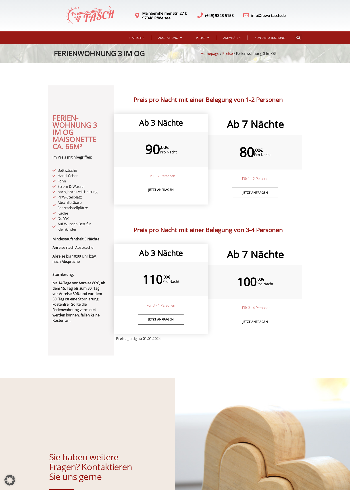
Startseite (136, 38)
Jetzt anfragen (161, 190)
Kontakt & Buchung (270, 38)
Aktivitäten (232, 38)
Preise (202, 37)
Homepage (210, 53)
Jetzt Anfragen (255, 192)
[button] (298, 37)
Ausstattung (170, 37)
